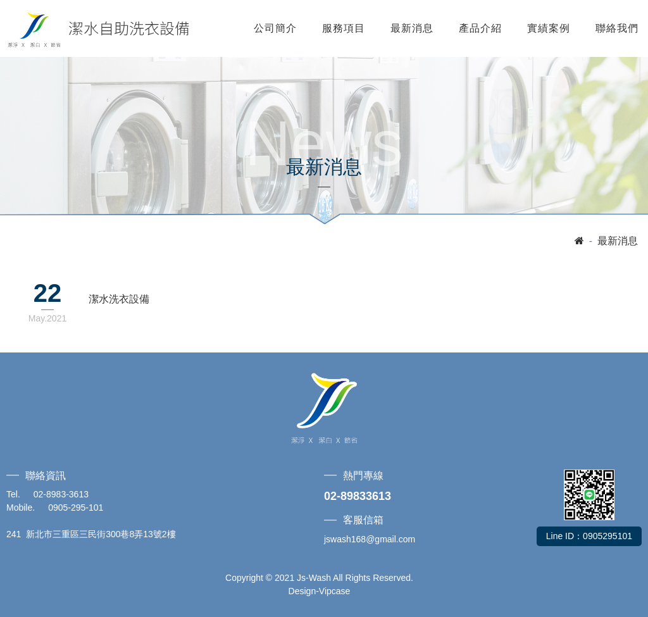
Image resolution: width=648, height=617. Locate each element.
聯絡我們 (617, 28)
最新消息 (411, 28)
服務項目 (343, 28)
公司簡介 (275, 28)
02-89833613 (357, 496)
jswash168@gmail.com (369, 539)
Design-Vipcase (320, 591)
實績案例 (548, 28)
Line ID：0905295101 (589, 536)
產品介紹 (480, 28)
